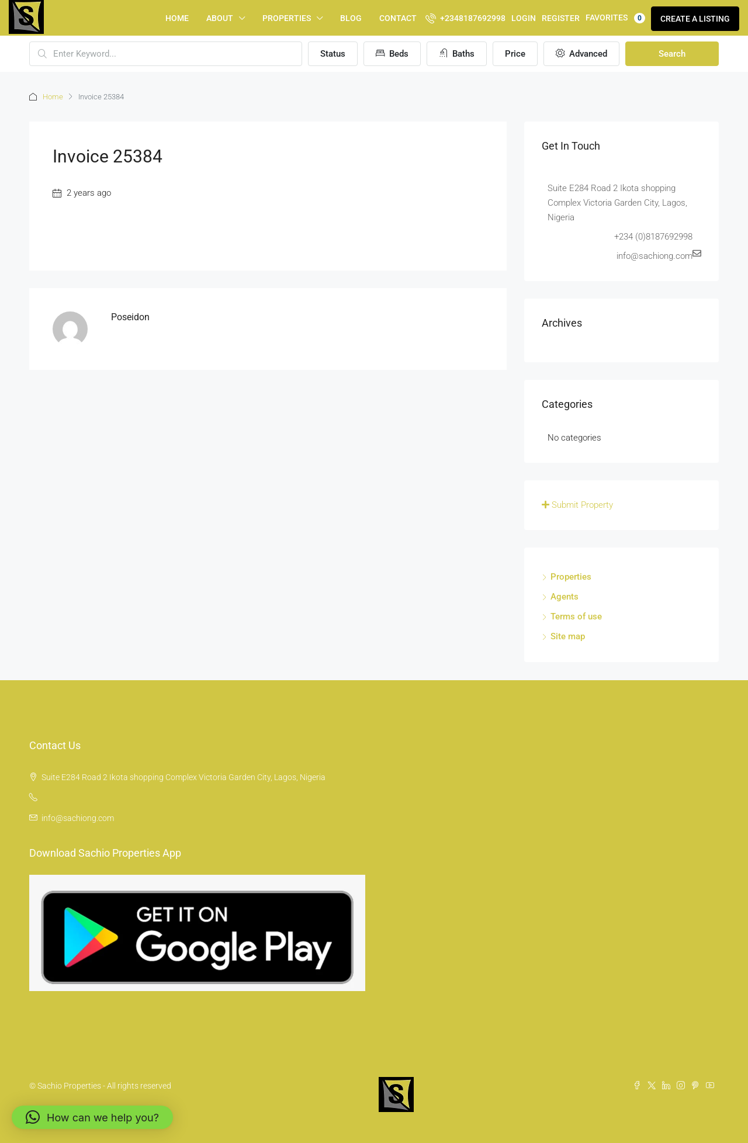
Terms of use (576, 616)
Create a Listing (695, 18)
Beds (392, 54)
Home (177, 18)
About (219, 18)
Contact (398, 18)
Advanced (581, 54)
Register (561, 18)
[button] (92, 1117)
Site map (567, 636)
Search (672, 54)
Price (515, 54)
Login (523, 18)
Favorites (615, 18)
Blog (351, 18)
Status (332, 54)
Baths (457, 54)
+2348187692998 (465, 18)
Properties (286, 18)
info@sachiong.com (77, 818)
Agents (564, 596)
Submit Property (577, 505)
